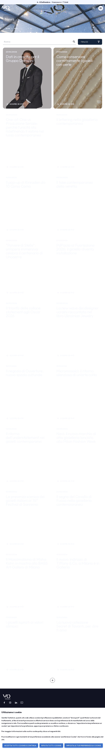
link (59, 731)
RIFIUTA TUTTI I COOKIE (51, 745)
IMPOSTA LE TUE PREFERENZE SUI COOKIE (83, 745)
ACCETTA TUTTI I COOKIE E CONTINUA (20, 745)
